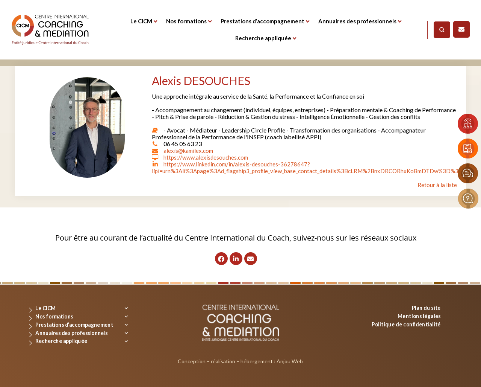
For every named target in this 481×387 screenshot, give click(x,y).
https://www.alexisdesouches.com (207, 157)
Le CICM (141, 21)
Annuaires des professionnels (357, 21)
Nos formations (186, 21)
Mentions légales (419, 315)
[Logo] (50, 30)
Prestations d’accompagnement (262, 21)
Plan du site (426, 308)
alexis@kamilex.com (189, 150)
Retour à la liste (437, 184)
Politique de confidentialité (406, 324)
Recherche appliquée (263, 38)
